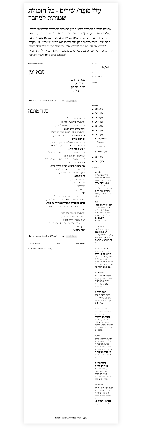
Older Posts (80, 243)
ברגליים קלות (100, 363)
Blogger (82, 418)
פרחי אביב (99, 272)
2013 (97, 134)
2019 (97, 117)
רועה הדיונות (100, 292)
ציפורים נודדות (101, 248)
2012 (97, 157)
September (103, 138)
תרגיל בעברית (101, 308)
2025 (97, 109)
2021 (97, 113)
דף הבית (98, 76)
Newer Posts (34, 243)
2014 (97, 130)
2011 (97, 161)
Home (57, 243)
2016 (97, 122)
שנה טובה (38, 111)
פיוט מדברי (99, 226)
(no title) (98, 172)
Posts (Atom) (46, 248)
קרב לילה (99, 384)
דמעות (97, 335)
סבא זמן (36, 72)
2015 (97, 126)
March (101, 151)
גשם (96, 201)
